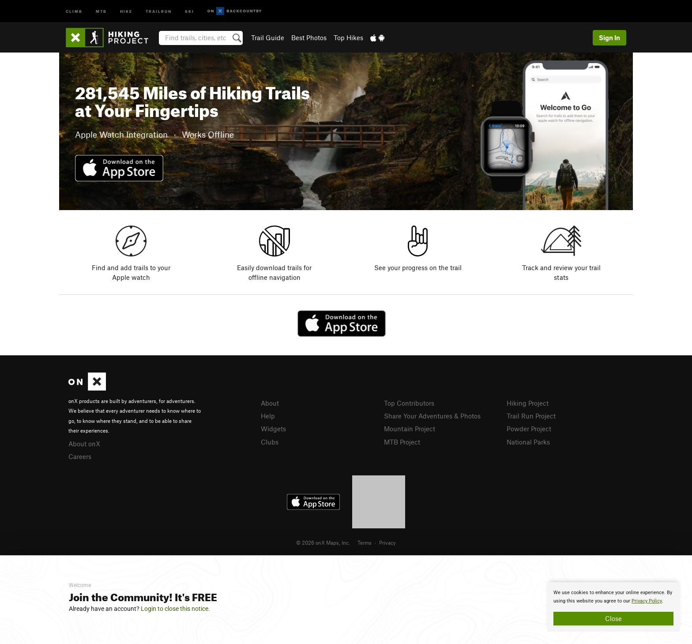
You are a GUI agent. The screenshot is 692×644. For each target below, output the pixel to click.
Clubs (269, 442)
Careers (79, 456)
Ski (189, 11)
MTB (101, 11)
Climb (74, 11)
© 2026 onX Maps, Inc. (323, 542)
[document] (613, 606)
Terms (364, 542)
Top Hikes (348, 37)
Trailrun (159, 11)
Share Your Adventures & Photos (432, 416)
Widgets (273, 429)
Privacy (387, 542)
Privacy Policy (647, 601)
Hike (126, 11)
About (270, 403)
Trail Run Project (531, 416)
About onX (84, 444)
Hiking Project (528, 403)
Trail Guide (267, 37)
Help (268, 416)
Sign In (609, 37)
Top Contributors (409, 403)
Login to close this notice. (175, 608)
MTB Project (402, 442)
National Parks (528, 442)
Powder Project (529, 429)
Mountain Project (409, 429)
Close (613, 618)
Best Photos (309, 37)
